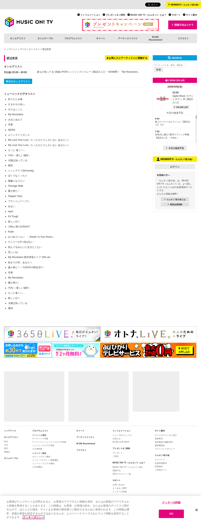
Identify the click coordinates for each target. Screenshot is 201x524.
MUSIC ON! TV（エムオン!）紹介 (128, 467)
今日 (6, 445)
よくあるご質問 (120, 488)
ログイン (175, 166)
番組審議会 (160, 445)
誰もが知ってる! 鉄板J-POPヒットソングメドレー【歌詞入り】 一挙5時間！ (78, 71)
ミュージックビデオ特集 (43, 445)
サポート (176, 15)
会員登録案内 (161, 463)
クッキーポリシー (33, 517)
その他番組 (37, 467)
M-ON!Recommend (155, 38)
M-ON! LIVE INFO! (121, 442)
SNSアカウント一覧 (122, 474)
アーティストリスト (128, 38)
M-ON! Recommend (85, 443)
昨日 (6, 441)
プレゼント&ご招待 (115, 15)
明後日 (7, 452)
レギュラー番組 (39, 453)
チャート (100, 38)
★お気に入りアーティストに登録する (126, 58)
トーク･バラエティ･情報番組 (45, 460)
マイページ (160, 460)
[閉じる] (196, 510)
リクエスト (183, 38)
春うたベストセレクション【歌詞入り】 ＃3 (172, 121)
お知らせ (117, 438)
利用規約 (159, 466)
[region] (100, 510)
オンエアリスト (18, 38)
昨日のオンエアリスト (18, 81)
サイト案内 (191, 15)
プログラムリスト (73, 38)
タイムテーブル (45, 38)
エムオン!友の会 (162, 455)
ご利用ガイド (161, 470)
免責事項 (159, 438)
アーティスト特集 (40, 438)
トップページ (10, 49)
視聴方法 (117, 470)
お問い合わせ (119, 485)
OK (171, 513)
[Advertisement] (34, 396)
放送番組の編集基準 (164, 442)
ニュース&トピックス (122, 435)
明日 (6, 448)
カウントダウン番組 (41, 457)
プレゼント (118, 453)
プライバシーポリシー (165, 449)
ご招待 (116, 456)
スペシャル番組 (39, 435)
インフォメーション (90, 15)
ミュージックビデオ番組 (43, 463)
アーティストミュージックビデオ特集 (49, 442)
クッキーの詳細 (120, 491)
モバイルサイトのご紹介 (166, 435)
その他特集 (37, 449)
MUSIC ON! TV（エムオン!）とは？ (148, 15)
